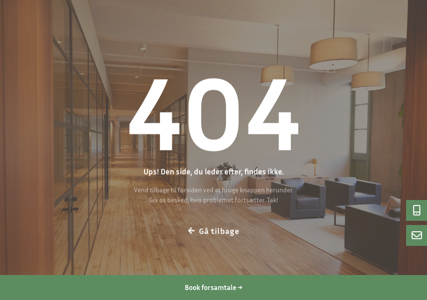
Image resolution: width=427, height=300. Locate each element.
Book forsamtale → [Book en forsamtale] (213, 287)
